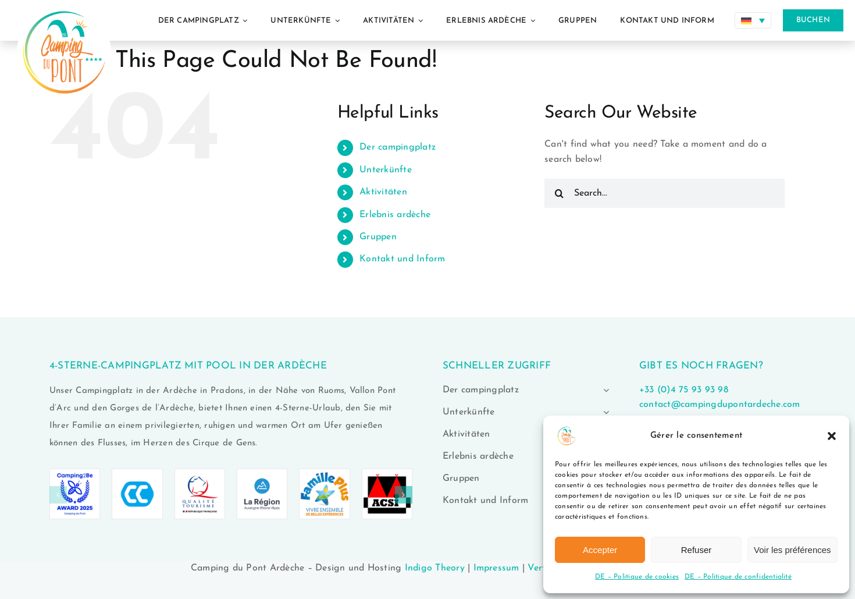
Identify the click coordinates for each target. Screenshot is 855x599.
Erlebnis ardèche (394, 214)
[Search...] (664, 193)
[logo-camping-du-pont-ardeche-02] (64, 4)
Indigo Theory (435, 568)
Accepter (600, 550)
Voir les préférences (792, 550)
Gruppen (378, 237)
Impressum (496, 568)
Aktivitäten (383, 192)
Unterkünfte (385, 170)
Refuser (696, 550)
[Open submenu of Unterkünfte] (603, 412)
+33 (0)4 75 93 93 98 (683, 390)
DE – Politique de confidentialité (738, 576)
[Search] (558, 193)
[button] (832, 436)
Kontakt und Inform (402, 259)
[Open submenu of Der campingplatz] (603, 390)
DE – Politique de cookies (637, 576)
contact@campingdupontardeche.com (719, 404)
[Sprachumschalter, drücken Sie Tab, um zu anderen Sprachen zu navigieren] (753, 20)
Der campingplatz (397, 147)
